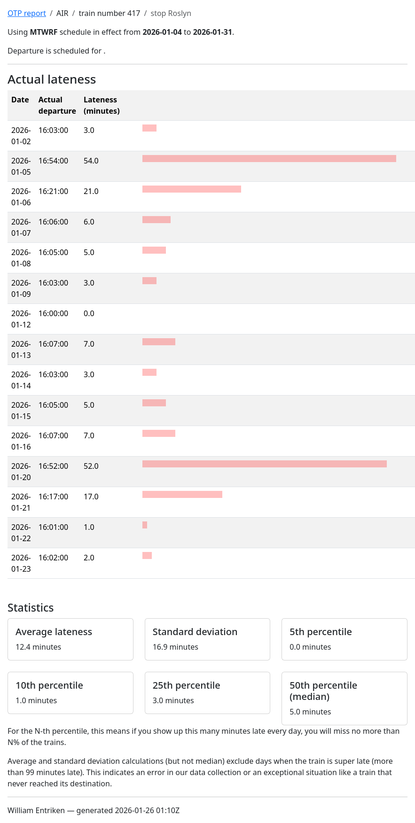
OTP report (27, 13)
